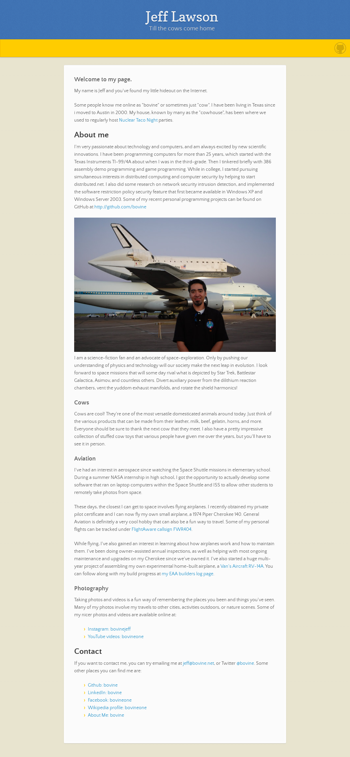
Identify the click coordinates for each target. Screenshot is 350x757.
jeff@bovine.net (198, 663)
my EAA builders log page (187, 574)
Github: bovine (103, 685)
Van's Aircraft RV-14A (242, 566)
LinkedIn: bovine (105, 693)
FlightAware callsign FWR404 (161, 529)
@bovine (245, 663)
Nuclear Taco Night (138, 120)
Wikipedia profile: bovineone (117, 708)
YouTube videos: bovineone (116, 636)
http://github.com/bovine (120, 207)
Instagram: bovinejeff (109, 629)
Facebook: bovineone (110, 700)
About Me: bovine (106, 715)
